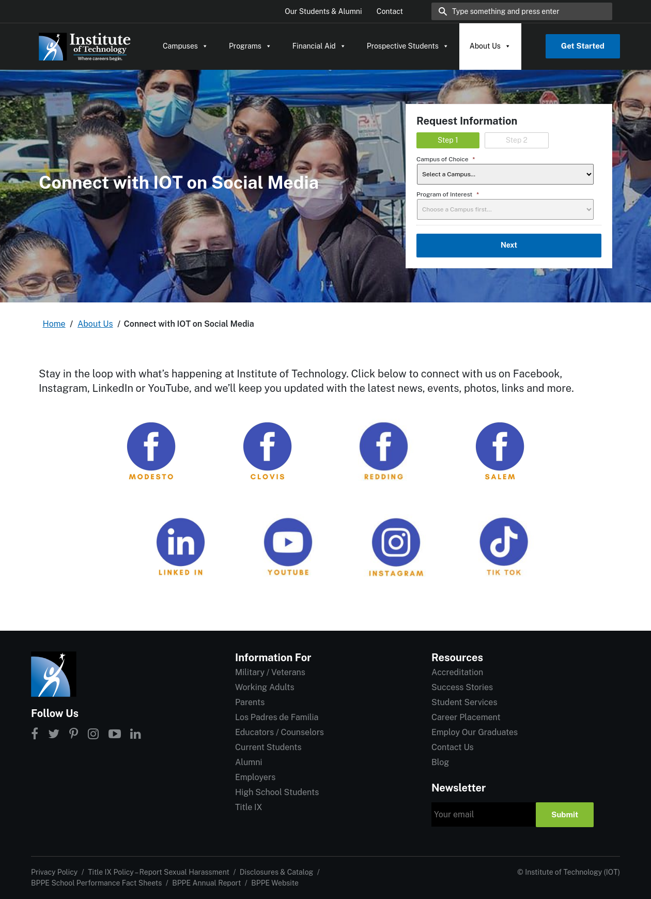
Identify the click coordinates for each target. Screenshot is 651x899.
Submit (564, 814)
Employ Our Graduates (474, 732)
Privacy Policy (54, 872)
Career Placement (466, 717)
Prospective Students (408, 46)
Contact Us (452, 747)
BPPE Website (275, 883)
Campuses (185, 46)
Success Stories (462, 687)
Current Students (268, 747)
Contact (390, 11)
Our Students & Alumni (323, 11)
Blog (440, 762)
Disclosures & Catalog (276, 872)
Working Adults (265, 687)
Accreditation (457, 672)
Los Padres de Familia (276, 717)
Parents (250, 702)
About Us (490, 46)
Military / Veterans (270, 672)
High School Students (277, 792)
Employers (255, 777)
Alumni (248, 762)
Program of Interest (447, 194)
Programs (250, 46)
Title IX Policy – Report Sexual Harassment (158, 872)
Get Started (583, 45)
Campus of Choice (445, 159)
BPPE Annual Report (206, 883)
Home (54, 324)
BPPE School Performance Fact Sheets (96, 883)
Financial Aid (319, 46)
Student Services (464, 702)
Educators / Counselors (279, 732)
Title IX (248, 807)
